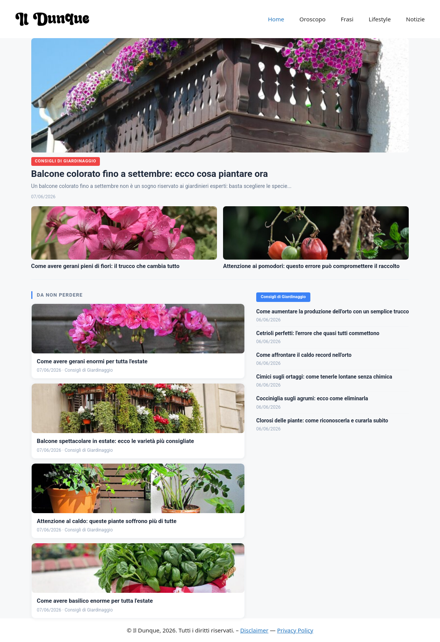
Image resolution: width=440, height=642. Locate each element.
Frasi (347, 19)
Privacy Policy (295, 630)
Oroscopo (312, 19)
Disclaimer (254, 630)
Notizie (415, 19)
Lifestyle (380, 19)
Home (276, 19)
